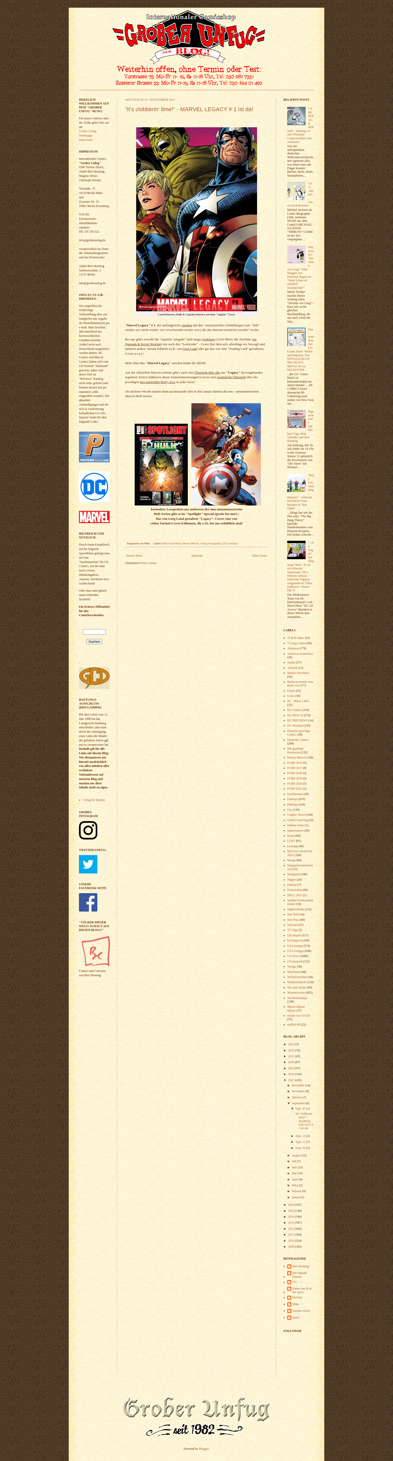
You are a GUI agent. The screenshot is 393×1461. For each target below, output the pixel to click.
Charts (291, 691)
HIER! (201, 363)
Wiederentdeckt (296, 982)
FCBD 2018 (294, 773)
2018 (291, 1074)
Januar (296, 1197)
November (299, 1091)
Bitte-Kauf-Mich (172, 543)
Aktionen (293, 648)
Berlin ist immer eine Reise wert (300, 683)
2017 (291, 1080)
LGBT (291, 841)
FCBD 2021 (294, 788)
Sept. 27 (300, 1108)
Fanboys (292, 799)
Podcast (292, 885)
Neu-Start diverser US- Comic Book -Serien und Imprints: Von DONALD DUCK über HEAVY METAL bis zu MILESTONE (300, 350)
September (299, 1103)
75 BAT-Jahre (295, 638)
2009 (291, 1246)
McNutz (297, 1297)
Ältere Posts (259, 555)
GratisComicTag (297, 820)
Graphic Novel (296, 814)
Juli (294, 1161)
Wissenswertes (296, 992)
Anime (291, 662)
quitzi (295, 1317)
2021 (291, 1056)
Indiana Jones (295, 825)
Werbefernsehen (297, 977)
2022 (291, 1050)
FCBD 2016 (294, 763)
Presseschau (294, 890)
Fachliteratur (295, 794)
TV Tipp (292, 930)
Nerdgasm (293, 874)
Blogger (204, 1449)
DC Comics (294, 710)
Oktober (297, 1097)
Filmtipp (292, 804)
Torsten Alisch (301, 1311)
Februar (297, 1191)
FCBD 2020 (294, 783)
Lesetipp (292, 846)
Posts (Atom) (148, 563)
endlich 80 (293, 1024)
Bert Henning (300, 1266)
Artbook (292, 668)
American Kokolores (300, 653)
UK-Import (294, 935)
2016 (291, 1204)
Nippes (291, 879)
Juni (295, 1167)
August (297, 1155)
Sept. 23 (300, 1136)
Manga (291, 860)
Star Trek (292, 914)
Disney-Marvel (190, 543)
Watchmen (293, 972)
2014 (291, 1216)
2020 (291, 1062)
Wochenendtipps (297, 998)
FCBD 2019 (294, 778)
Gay (289, 809)
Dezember (298, 1085)
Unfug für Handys (94, 800)
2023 (291, 1044)
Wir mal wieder (296, 987)
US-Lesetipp (295, 946)
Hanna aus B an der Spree (302, 1290)
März (295, 1185)
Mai (294, 1173)
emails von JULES (298, 1015)
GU (294, 1282)
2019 (291, 1068)
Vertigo (291, 966)
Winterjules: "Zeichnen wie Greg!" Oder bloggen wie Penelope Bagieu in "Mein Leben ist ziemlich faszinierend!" (300, 267)
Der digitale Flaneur (299, 1274)
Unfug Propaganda (210, 543)
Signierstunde (295, 909)
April (295, 1179)
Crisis (290, 696)
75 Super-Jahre (296, 643)
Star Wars (293, 920)
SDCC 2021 (294, 895)
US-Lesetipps (230, 543)
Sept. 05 (300, 1148)
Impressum (86, 140)
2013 (291, 1222)
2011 (291, 1234)
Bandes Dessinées (298, 673)
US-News (293, 956)
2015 (291, 1211)
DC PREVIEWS (297, 720)
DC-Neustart (295, 725)
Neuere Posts (134, 555)
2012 (291, 1228)
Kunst (291, 835)
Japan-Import (295, 830)
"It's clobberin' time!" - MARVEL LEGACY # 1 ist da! (189, 109)
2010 (291, 1241)
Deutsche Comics (298, 740)
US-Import (293, 940)
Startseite (197, 555)
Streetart (292, 925)
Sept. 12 (300, 1142)
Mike (295, 1304)
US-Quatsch (294, 961)
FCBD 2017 (294, 768)
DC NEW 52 (295, 715)
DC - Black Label (298, 701)
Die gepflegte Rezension (295, 750)
